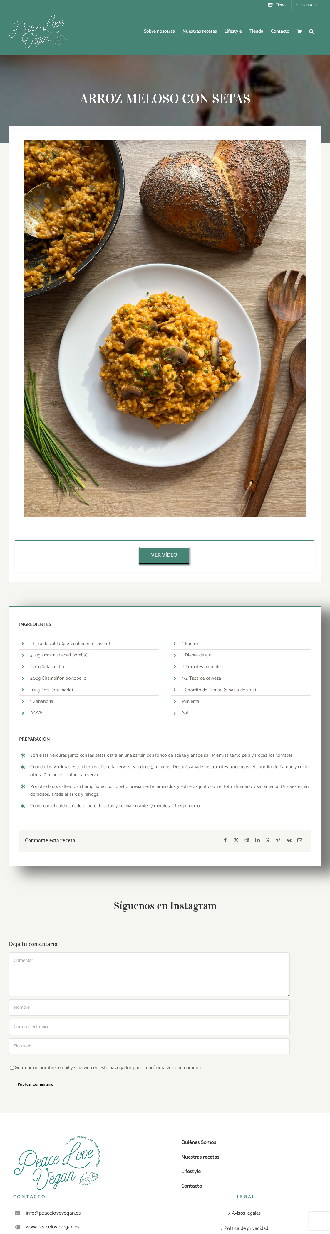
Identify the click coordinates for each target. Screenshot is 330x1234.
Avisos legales (246, 1213)
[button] (311, 31)
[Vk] (289, 840)
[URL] (149, 1046)
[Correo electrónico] (299, 840)
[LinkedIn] (257, 840)
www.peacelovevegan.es (53, 1227)
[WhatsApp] (268, 840)
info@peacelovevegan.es (53, 1213)
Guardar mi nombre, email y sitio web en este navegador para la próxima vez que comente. (109, 1068)
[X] (236, 840)
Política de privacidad (246, 1228)
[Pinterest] (278, 840)
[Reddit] (247, 840)
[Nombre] (149, 1007)
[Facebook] (225, 840)
